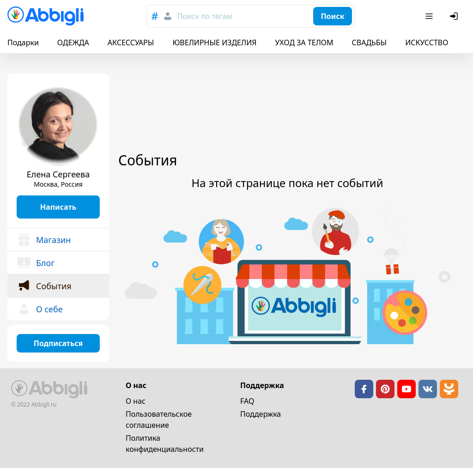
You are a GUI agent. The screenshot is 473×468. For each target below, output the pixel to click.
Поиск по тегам (204, 16)
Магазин (44, 239)
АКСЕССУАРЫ (131, 42)
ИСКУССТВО (426, 42)
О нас (136, 401)
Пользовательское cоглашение (159, 419)
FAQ (247, 401)
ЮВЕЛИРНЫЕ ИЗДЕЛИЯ (214, 42)
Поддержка (260, 414)
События (44, 286)
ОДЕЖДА (73, 42)
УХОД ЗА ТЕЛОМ (304, 42)
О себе (40, 309)
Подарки (23, 42)
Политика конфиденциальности (165, 443)
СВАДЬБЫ (369, 42)
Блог (36, 262)
